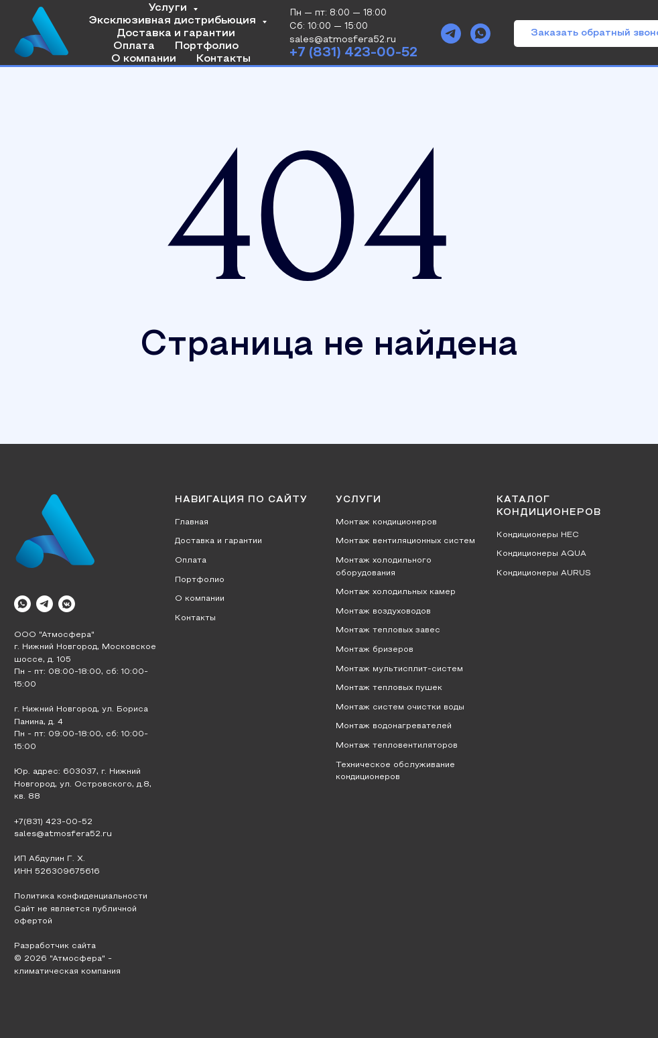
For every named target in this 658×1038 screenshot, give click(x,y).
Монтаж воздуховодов (383, 611)
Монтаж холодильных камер (396, 592)
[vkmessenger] (66, 603)
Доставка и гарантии (176, 33)
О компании (143, 59)
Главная (191, 522)
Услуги (169, 8)
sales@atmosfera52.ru (63, 834)
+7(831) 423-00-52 (53, 822)
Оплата (134, 46)
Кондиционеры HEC (538, 535)
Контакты (223, 59)
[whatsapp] (480, 33)
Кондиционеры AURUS (544, 573)
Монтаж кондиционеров (386, 522)
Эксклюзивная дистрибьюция (173, 20)
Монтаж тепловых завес (388, 630)
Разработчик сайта (55, 946)
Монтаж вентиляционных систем (405, 541)
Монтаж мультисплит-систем (399, 669)
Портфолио (207, 46)
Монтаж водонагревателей (394, 726)
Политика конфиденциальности (80, 896)
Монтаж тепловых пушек (389, 688)
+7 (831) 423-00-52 (353, 53)
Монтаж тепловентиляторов (397, 745)
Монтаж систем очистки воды (400, 707)
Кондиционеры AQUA (541, 554)
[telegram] (451, 33)
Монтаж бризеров (374, 649)
